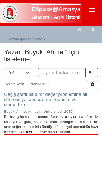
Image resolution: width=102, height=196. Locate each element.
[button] (79, 29)
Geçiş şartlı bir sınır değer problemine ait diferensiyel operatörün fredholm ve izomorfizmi (45, 99)
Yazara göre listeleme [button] (27, 39)
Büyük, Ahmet (15, 111)
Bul (91, 73)
